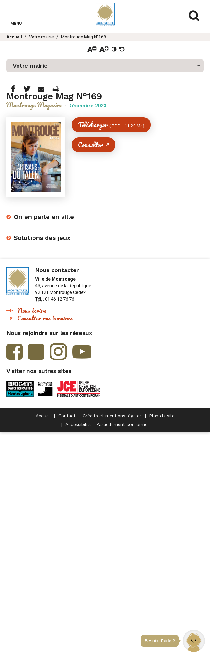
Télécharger (111, 125)
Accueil (14, 36)
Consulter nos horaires (45, 318)
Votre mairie (41, 36)
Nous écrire (32, 310)
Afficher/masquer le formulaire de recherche (194, 15)
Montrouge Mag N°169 (83, 36)
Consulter (90, 145)
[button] (194, 641)
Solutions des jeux (42, 238)
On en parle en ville (44, 217)
